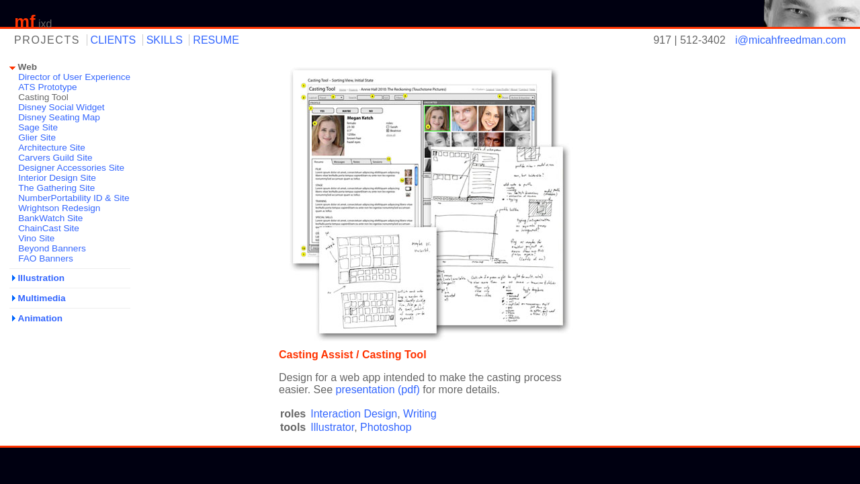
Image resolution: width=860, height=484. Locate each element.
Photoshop (386, 427)
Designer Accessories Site (71, 168)
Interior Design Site (57, 178)
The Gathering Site (56, 188)
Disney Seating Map (59, 117)
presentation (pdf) (378, 389)
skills (164, 40)
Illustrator (332, 427)
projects (47, 40)
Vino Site (36, 238)
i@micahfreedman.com (790, 40)
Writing (420, 413)
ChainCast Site (48, 228)
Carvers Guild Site (55, 158)
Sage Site (38, 127)
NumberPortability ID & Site (73, 198)
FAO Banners (45, 258)
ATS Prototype (47, 87)
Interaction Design (353, 413)
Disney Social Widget (61, 107)
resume (216, 40)
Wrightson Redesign (59, 208)
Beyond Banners (52, 248)
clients (113, 40)
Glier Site (37, 137)
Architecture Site (51, 148)
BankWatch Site (50, 218)
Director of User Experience (74, 77)
